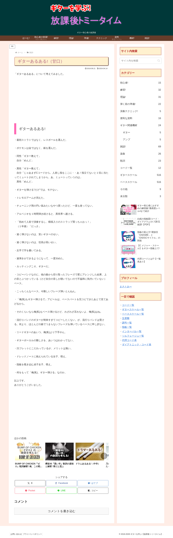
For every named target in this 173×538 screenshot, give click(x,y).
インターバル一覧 (132, 331)
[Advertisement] (61, 99)
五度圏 (125, 318)
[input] (141, 61)
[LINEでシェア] (61, 491)
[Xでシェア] (30, 483)
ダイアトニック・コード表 (136, 344)
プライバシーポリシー (35, 534)
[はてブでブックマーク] (93, 483)
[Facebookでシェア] (61, 483)
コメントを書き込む (61, 511)
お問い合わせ (17, 534)
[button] (104, 456)
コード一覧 (128, 305)
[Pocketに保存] (30, 491)
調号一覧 (127, 322)
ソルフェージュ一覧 (133, 336)
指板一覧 (127, 327)
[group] (29, 456)
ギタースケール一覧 (133, 309)
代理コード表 (129, 340)
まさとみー (126, 286)
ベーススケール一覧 (133, 314)
